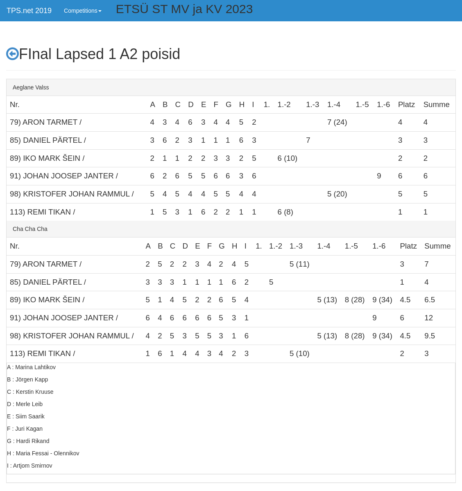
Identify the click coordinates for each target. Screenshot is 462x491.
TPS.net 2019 (29, 11)
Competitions (83, 10)
